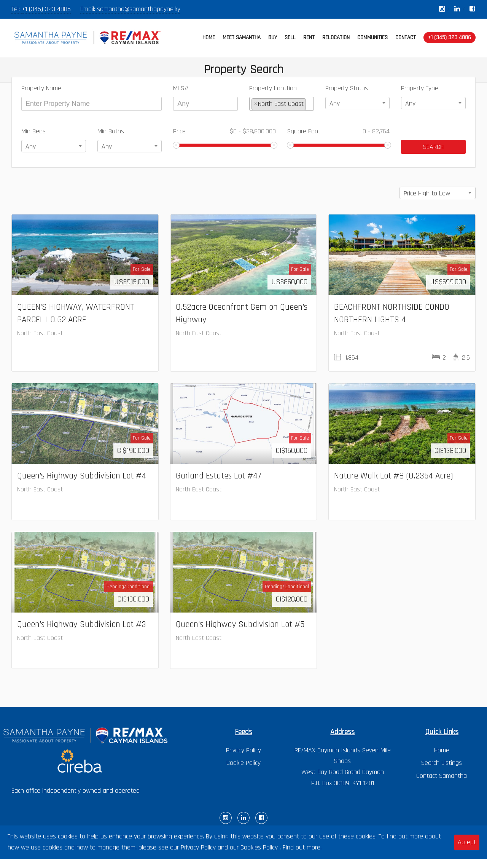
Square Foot (338, 131)
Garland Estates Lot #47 (218, 475)
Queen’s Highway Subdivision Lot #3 (81, 624)
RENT (309, 37)
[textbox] (310, 104)
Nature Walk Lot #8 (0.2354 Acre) (393, 475)
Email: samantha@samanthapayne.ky (130, 9)
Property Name (41, 88)
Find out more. (302, 847)
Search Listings (441, 762)
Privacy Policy (243, 750)
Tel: (16, 9)
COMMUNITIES (372, 37)
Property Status (346, 88)
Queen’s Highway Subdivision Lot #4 (81, 475)
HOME (208, 37)
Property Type (419, 88)
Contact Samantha (441, 775)
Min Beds (33, 131)
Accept (467, 842)
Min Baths (110, 131)
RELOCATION (336, 37)
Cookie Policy (243, 762)
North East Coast (40, 333)
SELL (290, 37)
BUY (272, 37)
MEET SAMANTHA (242, 37)
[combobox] (281, 104)
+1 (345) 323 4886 (46, 9)
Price (224, 131)
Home (441, 750)
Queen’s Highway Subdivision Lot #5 (240, 624)
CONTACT (405, 37)
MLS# (181, 88)
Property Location (273, 88)
